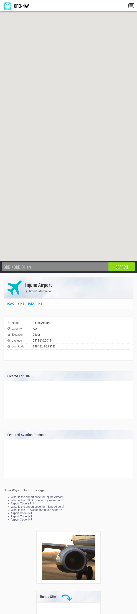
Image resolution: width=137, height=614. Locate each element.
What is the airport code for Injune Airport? (37, 497)
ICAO (10, 303)
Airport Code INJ (21, 513)
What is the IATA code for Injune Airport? (36, 509)
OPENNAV (16, 6)
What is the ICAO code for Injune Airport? (37, 500)
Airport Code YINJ (22, 503)
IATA (31, 303)
